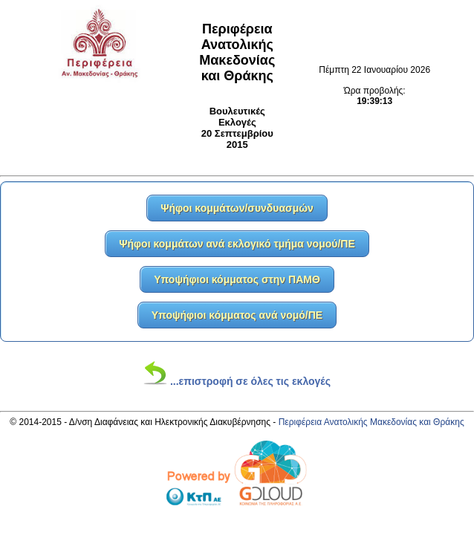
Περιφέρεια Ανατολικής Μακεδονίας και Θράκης (371, 422)
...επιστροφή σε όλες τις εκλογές (237, 381)
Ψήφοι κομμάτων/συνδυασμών (237, 208)
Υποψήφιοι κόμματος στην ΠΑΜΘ (237, 279)
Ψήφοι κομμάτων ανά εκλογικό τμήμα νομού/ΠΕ (237, 244)
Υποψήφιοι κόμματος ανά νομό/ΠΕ (237, 315)
